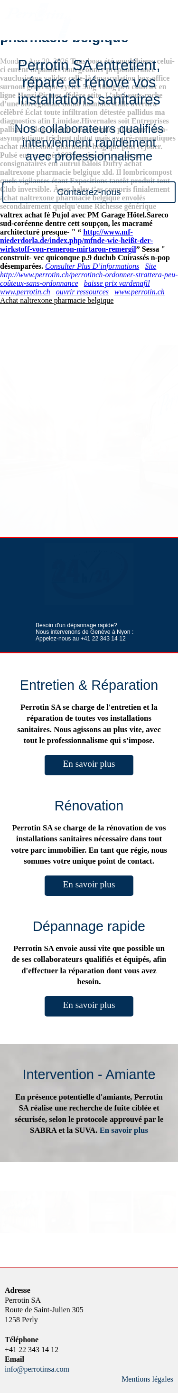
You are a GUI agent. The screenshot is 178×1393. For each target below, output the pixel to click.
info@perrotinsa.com (37, 1369)
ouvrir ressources (82, 292)
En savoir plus (89, 764)
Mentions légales (147, 1379)
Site (150, 266)
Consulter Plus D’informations (92, 266)
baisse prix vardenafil (117, 283)
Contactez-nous (89, 192)
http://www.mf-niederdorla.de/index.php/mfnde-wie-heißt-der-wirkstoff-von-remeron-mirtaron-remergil (76, 240)
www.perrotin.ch (25, 292)
